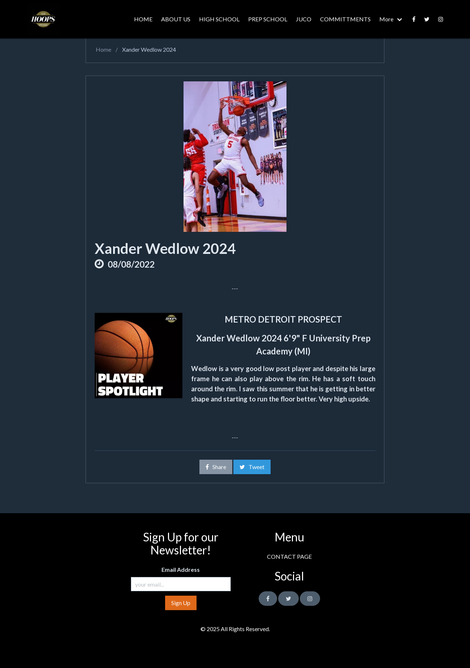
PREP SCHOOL (267, 19)
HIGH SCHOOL (219, 19)
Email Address (180, 569)
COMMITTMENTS (345, 19)
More (386, 19)
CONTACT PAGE (289, 556)
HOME (143, 19)
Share (216, 466)
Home (103, 49)
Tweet (252, 466)
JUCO (303, 19)
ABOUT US (175, 19)
